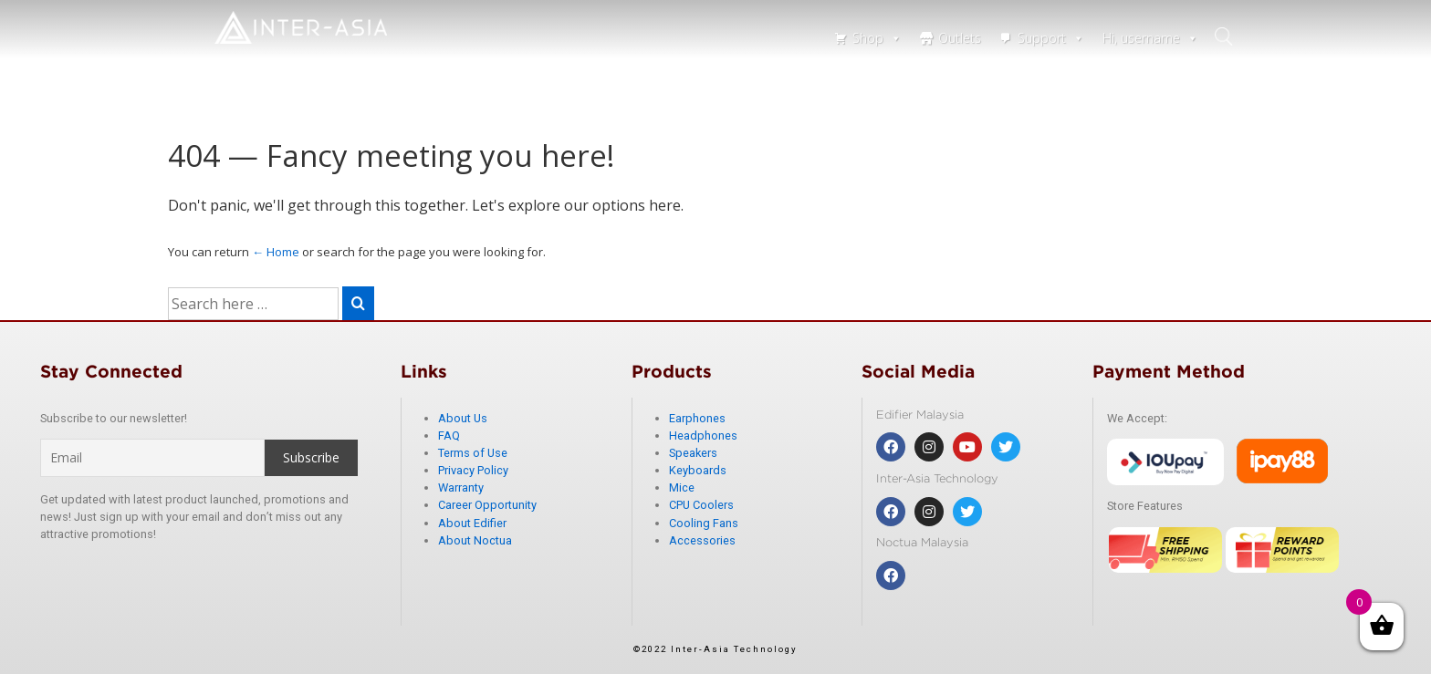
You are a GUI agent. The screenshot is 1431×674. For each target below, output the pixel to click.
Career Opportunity (487, 505)
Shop (877, 38)
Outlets (959, 38)
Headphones (703, 435)
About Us (462, 418)
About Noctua (475, 540)
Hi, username (1150, 38)
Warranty (461, 487)
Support (1051, 38)
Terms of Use (472, 453)
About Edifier (472, 523)
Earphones (697, 418)
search (1225, 36)
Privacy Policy (473, 470)
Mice (682, 487)
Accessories (702, 540)
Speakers (693, 453)
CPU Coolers (701, 505)
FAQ (449, 435)
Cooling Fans (703, 523)
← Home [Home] (275, 252)
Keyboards (697, 470)
